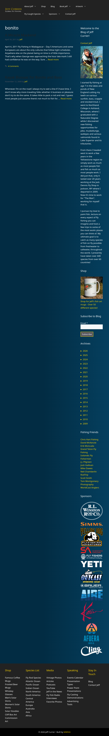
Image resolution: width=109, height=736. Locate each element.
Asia (28, 712)
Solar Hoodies (12, 711)
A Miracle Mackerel (20, 35)
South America (33, 695)
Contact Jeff (70, 14)
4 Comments (13, 66)
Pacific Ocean (32, 684)
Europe (29, 705)
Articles (50, 681)
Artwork (82, 6)
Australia (30, 708)
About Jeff (31, 6)
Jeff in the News (54, 691)
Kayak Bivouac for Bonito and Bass (33, 77)
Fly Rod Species (33, 677)
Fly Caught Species (35, 14)
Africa (28, 715)
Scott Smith (86, 478)
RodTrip (84, 474)
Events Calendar (75, 677)
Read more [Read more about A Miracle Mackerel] (53, 59)
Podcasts (50, 684)
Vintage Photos (54, 677)
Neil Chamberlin (89, 471)
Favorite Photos (54, 701)
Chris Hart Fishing (89, 439)
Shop (43, 6)
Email (84, 323)
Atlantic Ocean (33, 681)
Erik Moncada (87, 445)
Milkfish (67, 732)
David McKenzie (88, 442)
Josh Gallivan (87, 465)
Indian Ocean (32, 688)
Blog (53, 6)
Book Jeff (66, 6)
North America (33, 691)
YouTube (50, 688)
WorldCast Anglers (90, 487)
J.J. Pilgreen (86, 461)
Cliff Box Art (11, 714)
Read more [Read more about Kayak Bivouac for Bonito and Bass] (66, 98)
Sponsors (56, 14)
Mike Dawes (87, 468)
